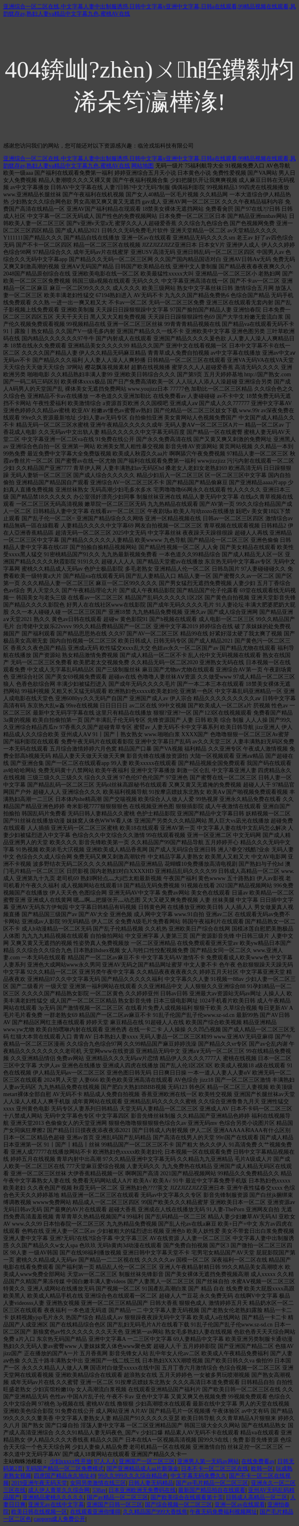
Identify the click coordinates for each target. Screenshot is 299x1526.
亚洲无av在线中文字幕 (56, 1505)
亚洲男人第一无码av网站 (208, 1461)
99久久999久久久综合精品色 (133, 1476)
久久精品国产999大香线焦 (155, 1512)
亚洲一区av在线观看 (240, 1505)
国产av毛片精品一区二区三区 (212, 1483)
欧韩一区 (262, 1469)
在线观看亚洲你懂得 (95, 1512)
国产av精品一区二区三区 (117, 1497)
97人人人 (105, 1461)
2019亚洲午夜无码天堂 (39, 1483)
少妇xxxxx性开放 (71, 1461)
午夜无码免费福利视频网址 (223, 1512)
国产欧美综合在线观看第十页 (187, 1497)
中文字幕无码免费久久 (199, 1476)
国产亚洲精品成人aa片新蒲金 (142, 1469)
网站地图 (142, 166)
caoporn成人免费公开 (59, 1519)
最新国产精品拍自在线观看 (211, 1490)
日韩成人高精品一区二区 (256, 1497)
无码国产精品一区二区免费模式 (64, 1469)
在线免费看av (258, 1461)
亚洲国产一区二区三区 (147, 1461)
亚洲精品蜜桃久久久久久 (53, 1497)
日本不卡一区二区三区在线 (214, 1469)
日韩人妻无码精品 (150, 1483)
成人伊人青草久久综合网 (59, 1490)
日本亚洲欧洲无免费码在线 (142, 1490)
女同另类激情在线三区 (98, 1483)
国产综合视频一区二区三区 (178, 1505)
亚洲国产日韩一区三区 (114, 1505)
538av (99, 1490)
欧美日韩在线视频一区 (39, 1512)
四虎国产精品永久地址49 (64, 1476)
